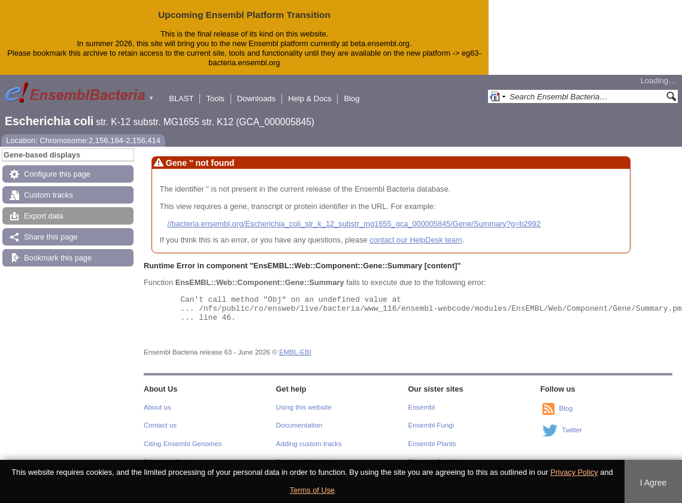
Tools (215, 98)
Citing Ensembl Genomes (183, 443)
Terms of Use (312, 490)
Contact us (160, 425)
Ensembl (421, 407)
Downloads (256, 98)
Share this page (51, 236)
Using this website (304, 407)
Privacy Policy (574, 472)
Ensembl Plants (432, 443)
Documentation (299, 425)
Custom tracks (48, 194)
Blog (351, 98)
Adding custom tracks (309, 443)
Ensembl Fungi (431, 425)
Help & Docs (309, 98)
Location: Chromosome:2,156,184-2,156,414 (83, 140)
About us (157, 407)
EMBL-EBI (295, 352)
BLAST (181, 98)
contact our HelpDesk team (415, 239)
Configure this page (57, 173)
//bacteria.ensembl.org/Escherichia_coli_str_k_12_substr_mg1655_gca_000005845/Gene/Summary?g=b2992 (354, 223)
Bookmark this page (58, 257)
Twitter (572, 430)
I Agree (653, 482)
